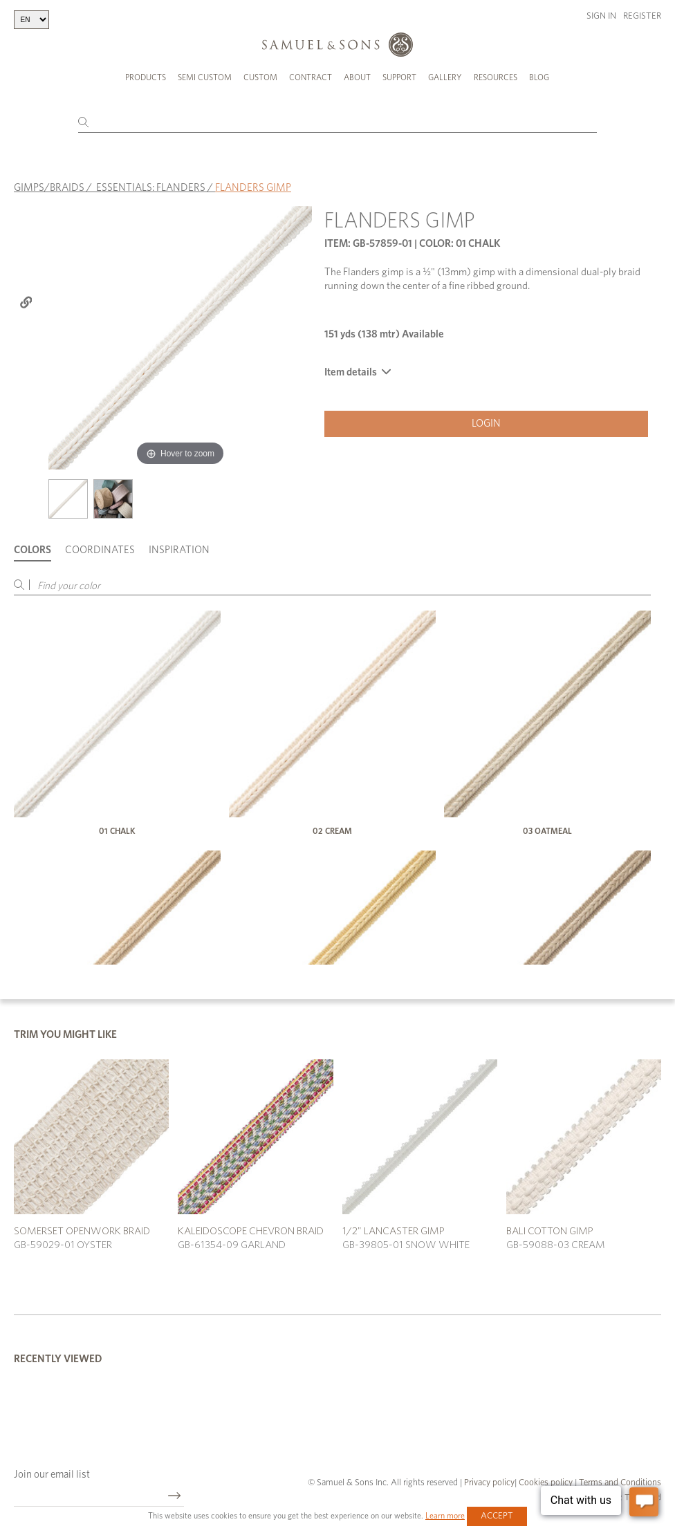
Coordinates (100, 550)
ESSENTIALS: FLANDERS (150, 187)
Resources (495, 77)
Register (642, 16)
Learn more (445, 1516)
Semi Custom (205, 77)
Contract (310, 77)
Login (486, 423)
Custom (260, 77)
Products (145, 77)
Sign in (601, 16)
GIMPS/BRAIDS (49, 187)
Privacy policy (489, 1482)
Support (399, 77)
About (357, 77)
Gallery (445, 77)
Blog (539, 77)
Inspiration (179, 550)
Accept (497, 1516)
